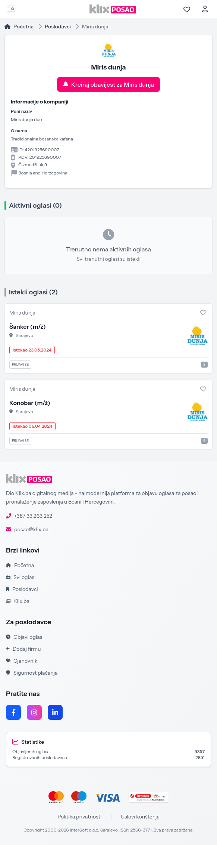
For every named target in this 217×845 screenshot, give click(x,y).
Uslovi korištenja (140, 816)
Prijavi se (20, 364)
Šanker (27, 326)
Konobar (29, 402)
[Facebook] (13, 712)
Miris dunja (22, 312)
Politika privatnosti (79, 816)
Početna (19, 26)
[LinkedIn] (55, 712)
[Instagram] (34, 712)
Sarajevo (24, 335)
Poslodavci (58, 26)
